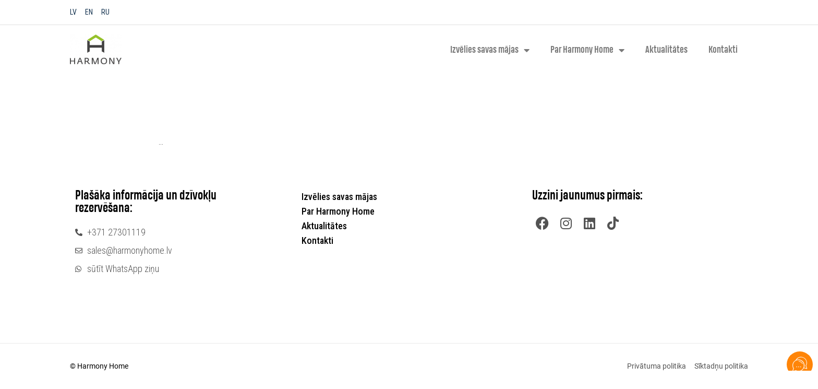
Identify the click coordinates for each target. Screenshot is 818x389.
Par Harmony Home (587, 50)
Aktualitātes (666, 49)
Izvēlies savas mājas (490, 50)
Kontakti (723, 49)
